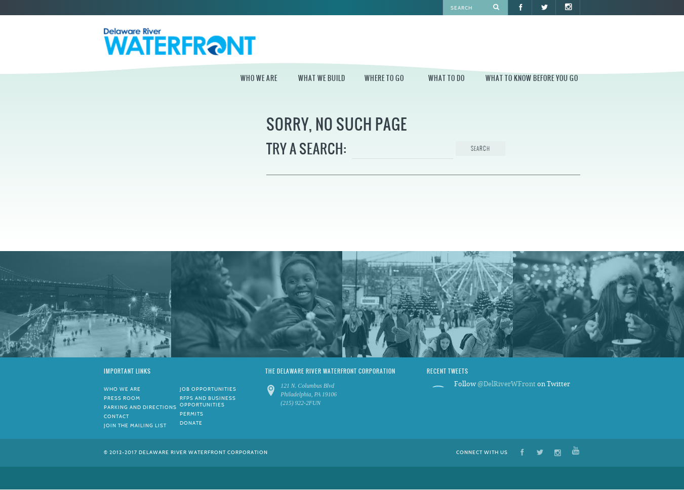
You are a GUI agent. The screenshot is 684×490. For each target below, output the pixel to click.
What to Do (446, 78)
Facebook (522, 452)
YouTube (575, 452)
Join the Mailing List (135, 425)
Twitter (540, 452)
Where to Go (384, 78)
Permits (192, 414)
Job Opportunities (208, 389)
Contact (116, 416)
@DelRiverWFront (506, 384)
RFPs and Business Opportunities (208, 401)
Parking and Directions (140, 407)
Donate (191, 423)
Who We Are (258, 78)
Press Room (122, 398)
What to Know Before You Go (532, 78)
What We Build (321, 78)
